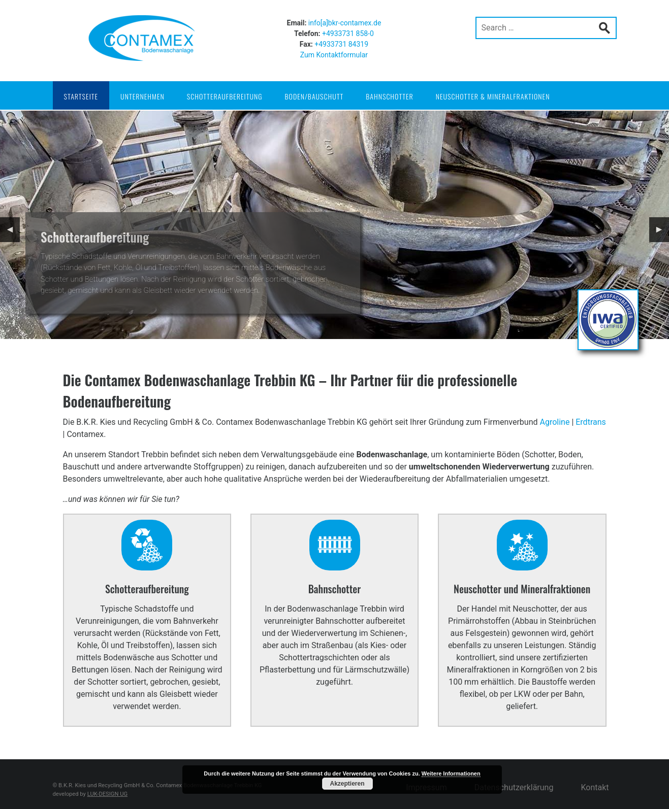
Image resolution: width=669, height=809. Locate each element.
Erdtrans (591, 422)
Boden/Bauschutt (314, 96)
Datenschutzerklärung (514, 787)
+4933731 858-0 (348, 33)
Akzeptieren (347, 783)
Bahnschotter (389, 96)
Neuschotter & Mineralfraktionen (493, 96)
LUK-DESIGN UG (107, 794)
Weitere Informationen (451, 773)
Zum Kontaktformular (334, 55)
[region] (334, 225)
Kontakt (595, 787)
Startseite (81, 96)
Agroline (554, 422)
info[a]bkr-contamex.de (344, 23)
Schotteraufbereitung (225, 96)
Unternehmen (142, 96)
